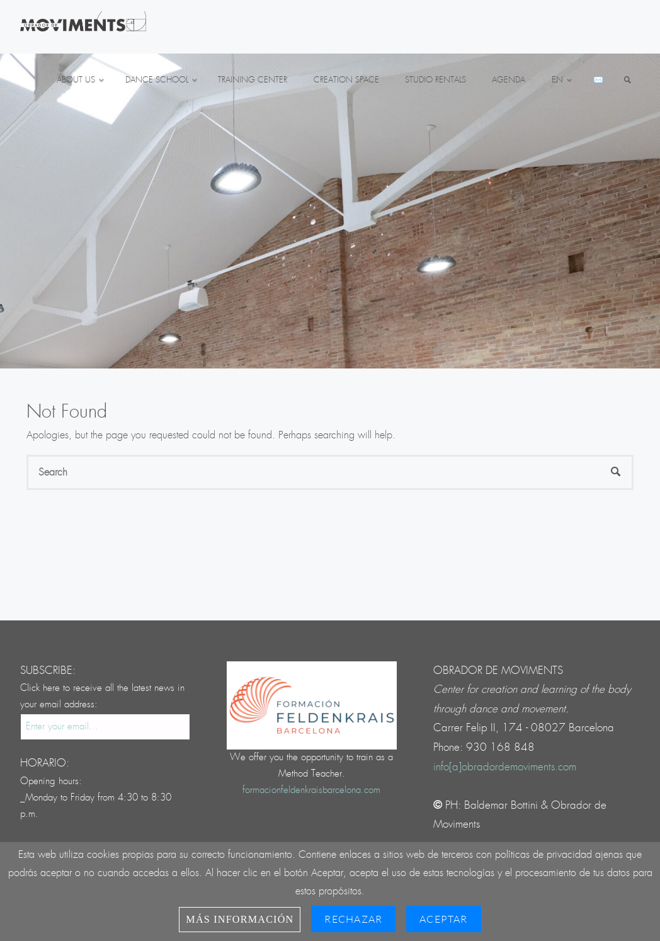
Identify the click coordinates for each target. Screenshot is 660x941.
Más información (239, 919)
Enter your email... (62, 726)
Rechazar (353, 919)
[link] (628, 81)
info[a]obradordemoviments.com (504, 766)
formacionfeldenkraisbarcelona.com (311, 790)
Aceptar (443, 919)
